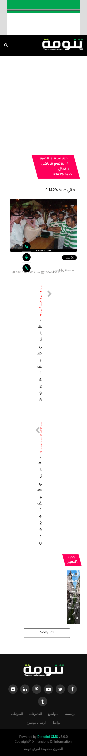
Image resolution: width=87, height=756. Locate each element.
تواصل (56, 722)
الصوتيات (17, 713)
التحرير (56, 270)
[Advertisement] (43, 111)
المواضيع (53, 713)
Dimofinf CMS (47, 737)
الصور (44, 159)
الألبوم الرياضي (52, 164)
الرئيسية (61, 159)
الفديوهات (35, 713)
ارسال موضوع (36, 722)
